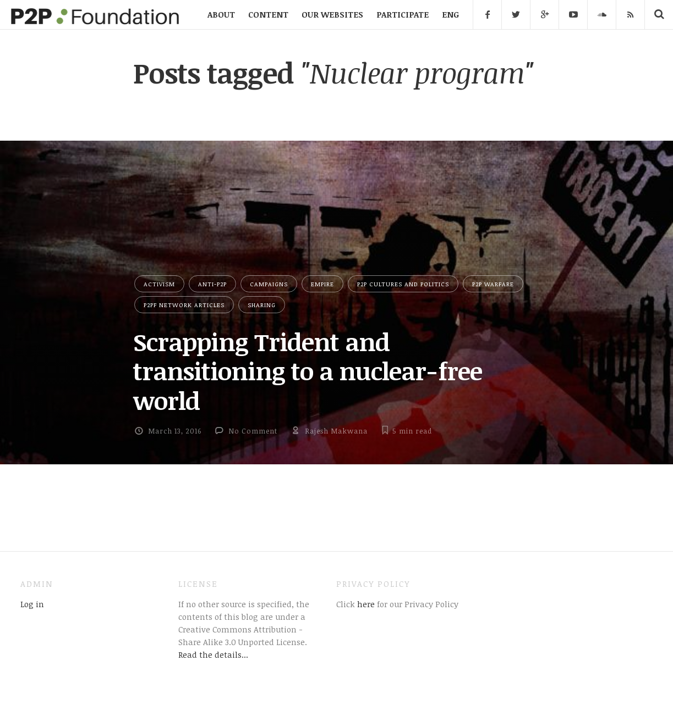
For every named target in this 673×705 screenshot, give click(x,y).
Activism (159, 284)
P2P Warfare (493, 284)
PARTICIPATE (402, 14)
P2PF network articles (184, 305)
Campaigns (269, 284)
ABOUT (221, 14)
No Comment (252, 431)
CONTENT (268, 14)
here (365, 603)
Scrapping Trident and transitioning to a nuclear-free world (307, 371)
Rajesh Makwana (336, 431)
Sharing (262, 305)
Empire (322, 284)
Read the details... (213, 654)
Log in (32, 603)
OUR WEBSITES (332, 14)
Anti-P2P (212, 284)
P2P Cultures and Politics (403, 284)
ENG (450, 14)
